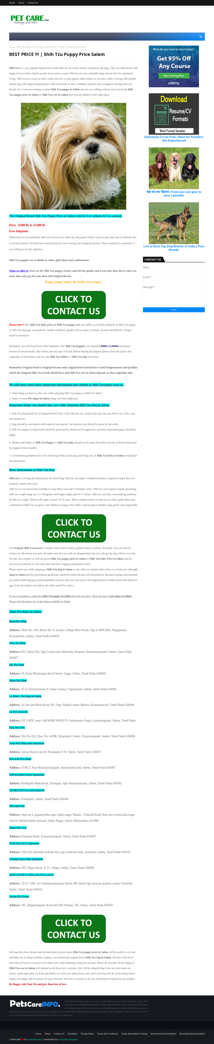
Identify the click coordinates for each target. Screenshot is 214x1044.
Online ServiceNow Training (134, 1033)
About (21, 2)
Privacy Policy (87, 1033)
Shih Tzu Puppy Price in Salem (30, 47)
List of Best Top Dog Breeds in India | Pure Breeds (173, 248)
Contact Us (33, 2)
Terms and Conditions (107, 1033)
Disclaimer (73, 1033)
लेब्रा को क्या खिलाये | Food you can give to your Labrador (173, 193)
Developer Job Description (192, 1033)
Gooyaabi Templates (68, 1039)
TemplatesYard (34, 1039)
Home (12, 2)
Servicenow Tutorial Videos (163, 1033)
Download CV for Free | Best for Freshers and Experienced (173, 138)
